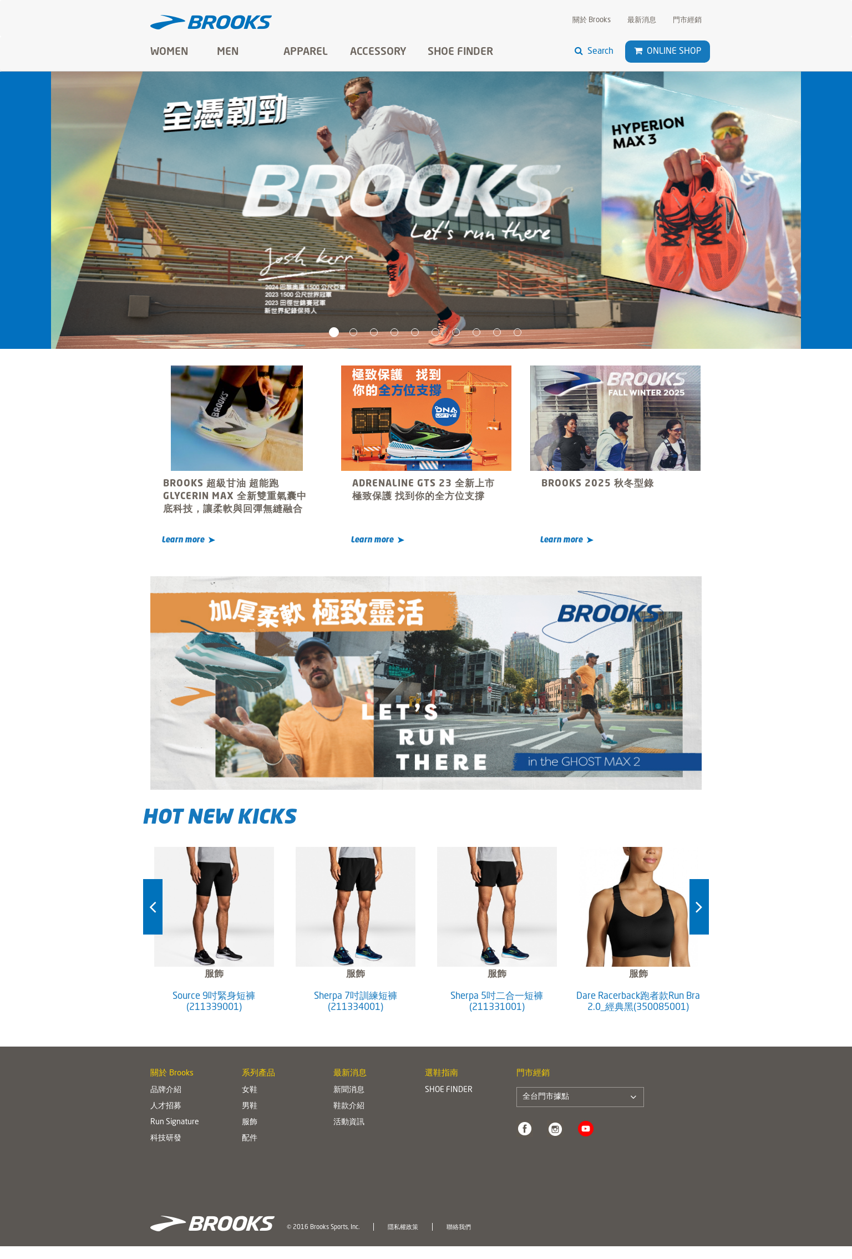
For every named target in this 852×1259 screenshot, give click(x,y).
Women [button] (169, 52)
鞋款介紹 (348, 1106)
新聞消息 (348, 1090)
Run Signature (174, 1122)
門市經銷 (687, 20)
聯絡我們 (459, 1227)
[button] (638, 51)
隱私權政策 (403, 1227)
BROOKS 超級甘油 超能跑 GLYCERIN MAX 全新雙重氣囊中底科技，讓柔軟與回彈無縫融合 (235, 496)
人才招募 (165, 1106)
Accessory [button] (378, 52)
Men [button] (228, 52)
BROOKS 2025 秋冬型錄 (597, 484)
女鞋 (249, 1090)
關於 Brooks (591, 20)
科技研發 (165, 1138)
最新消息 (641, 20)
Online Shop (667, 51)
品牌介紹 (165, 1090)
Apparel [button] (305, 52)
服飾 (249, 1122)
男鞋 (249, 1106)
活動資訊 (348, 1122)
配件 (249, 1138)
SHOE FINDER (460, 52)
